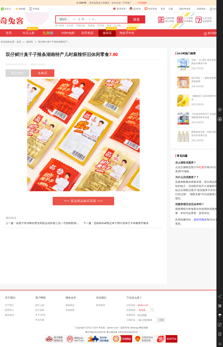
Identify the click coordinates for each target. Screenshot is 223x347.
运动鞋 (117, 25)
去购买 (42, 73)
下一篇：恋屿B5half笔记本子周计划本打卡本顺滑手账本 (116, 223)
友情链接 (70, 310)
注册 (170, 8)
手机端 (34, 9)
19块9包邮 (68, 32)
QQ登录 (135, 8)
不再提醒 (142, 2)
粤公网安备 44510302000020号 (122, 332)
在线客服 (216, 9)
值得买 (109, 31)
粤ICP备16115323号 (95, 332)
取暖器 (91, 25)
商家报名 (70, 305)
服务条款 (9, 315)
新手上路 (39, 305)
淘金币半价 (127, 31)
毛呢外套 (80, 25)
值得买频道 (200, 219)
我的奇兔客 (185, 8)
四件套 (100, 25)
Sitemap (134, 327)
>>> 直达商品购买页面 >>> (83, 200)
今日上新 (29, 31)
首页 (9, 32)
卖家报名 (201, 8)
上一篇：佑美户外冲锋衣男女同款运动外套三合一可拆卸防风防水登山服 (48, 223)
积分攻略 (39, 310)
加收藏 (21, 8)
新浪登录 (119, 8)
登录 (163, 8)
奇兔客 (11, 21)
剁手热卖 (88, 32)
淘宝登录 (150, 8)
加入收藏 (142, 315)
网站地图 (143, 327)
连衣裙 (70, 25)
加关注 (6, 9)
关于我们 (9, 305)
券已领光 (17, 73)
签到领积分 (213, 33)
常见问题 (39, 320)
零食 (109, 25)
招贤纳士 (9, 310)
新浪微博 (100, 305)
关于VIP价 (40, 315)
